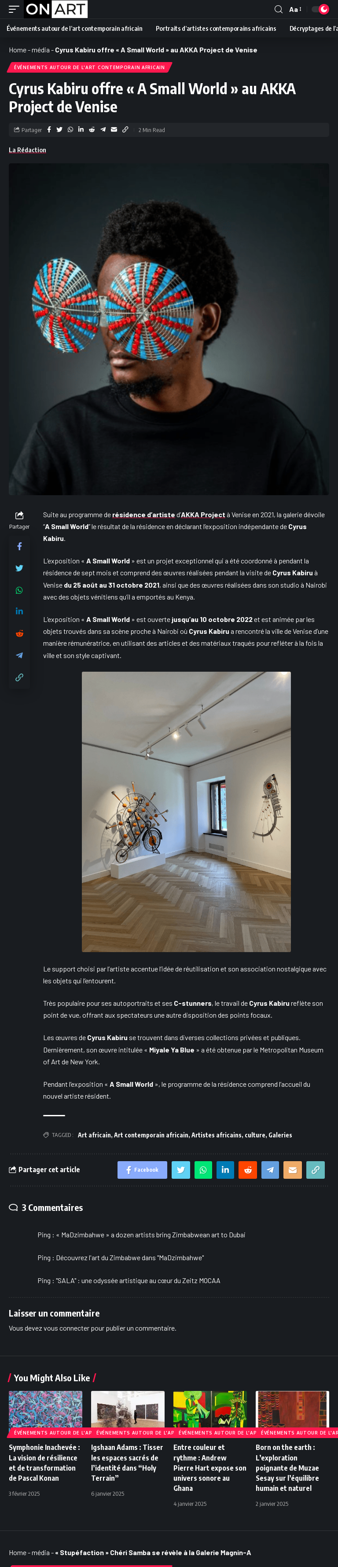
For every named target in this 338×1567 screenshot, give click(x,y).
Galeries (280, 1135)
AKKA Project (203, 514)
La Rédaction (27, 150)
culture (255, 1135)
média (41, 49)
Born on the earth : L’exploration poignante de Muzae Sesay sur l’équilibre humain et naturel (287, 1468)
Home (17, 49)
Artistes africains (216, 1135)
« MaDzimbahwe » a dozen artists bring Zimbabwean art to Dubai (151, 1234)
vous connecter (66, 1328)
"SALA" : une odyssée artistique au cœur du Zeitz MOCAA (138, 1280)
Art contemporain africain (151, 1135)
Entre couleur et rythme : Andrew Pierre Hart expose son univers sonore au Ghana (209, 1468)
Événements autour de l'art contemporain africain (89, 67)
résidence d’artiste (143, 514)
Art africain (94, 1135)
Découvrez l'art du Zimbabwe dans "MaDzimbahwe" (130, 1257)
